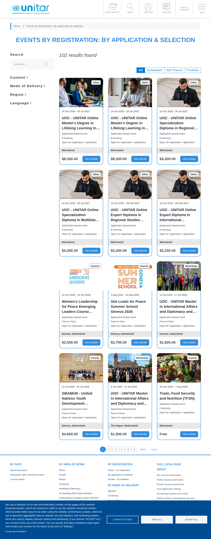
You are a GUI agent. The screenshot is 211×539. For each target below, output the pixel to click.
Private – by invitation (118, 479)
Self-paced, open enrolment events (27, 475)
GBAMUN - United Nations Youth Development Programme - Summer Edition (80, 398)
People (62, 475)
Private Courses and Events (170, 484)
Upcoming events (18, 470)
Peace (62, 470)
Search (17, 54)
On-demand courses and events (172, 493)
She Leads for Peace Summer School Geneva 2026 (128, 306)
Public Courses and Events (170, 480)
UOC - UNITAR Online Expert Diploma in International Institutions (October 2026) (178, 215)
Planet (62, 479)
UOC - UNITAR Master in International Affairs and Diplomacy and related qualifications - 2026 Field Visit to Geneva (179, 306)
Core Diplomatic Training (169, 489)
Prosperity (64, 484)
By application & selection (120, 475)
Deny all (157, 519)
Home (17, 26)
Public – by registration (119, 470)
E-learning (113, 495)
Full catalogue (169, 464)
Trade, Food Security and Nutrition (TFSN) (177, 395)
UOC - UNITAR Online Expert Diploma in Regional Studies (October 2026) (129, 215)
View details (91, 158)
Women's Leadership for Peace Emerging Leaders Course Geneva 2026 (80, 306)
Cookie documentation (16, 531)
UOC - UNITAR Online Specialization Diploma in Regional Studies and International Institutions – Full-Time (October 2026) (178, 123)
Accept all (191, 519)
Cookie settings (122, 519)
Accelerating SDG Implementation (75, 493)
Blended (112, 491)
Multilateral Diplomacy (70, 488)
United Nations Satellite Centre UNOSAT (79, 498)
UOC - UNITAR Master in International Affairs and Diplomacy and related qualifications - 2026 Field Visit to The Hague (130, 398)
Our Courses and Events (169, 475)
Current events (17, 479)
